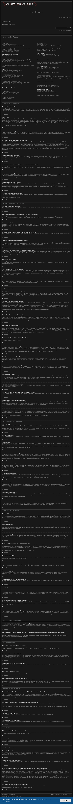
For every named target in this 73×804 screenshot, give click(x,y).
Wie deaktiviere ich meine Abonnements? (45, 81)
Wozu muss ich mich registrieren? (8, 42)
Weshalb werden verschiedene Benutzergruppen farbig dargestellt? (50, 48)
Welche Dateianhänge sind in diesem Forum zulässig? (47, 85)
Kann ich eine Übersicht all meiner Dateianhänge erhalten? (48, 86)
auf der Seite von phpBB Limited (57, 753)
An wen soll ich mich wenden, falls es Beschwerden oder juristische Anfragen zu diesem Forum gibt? (53, 93)
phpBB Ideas (60, 761)
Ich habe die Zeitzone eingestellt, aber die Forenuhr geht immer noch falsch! (16, 59)
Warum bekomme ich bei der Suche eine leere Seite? (47, 69)
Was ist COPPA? (5, 43)
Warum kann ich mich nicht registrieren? (9, 44)
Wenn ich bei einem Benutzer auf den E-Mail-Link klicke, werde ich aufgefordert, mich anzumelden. (18, 66)
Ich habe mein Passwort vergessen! (9, 49)
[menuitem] (68, 17)
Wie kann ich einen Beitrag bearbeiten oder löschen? (12, 71)
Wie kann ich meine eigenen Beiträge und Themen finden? (48, 72)
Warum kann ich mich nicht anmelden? (9, 46)
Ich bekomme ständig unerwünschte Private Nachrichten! (48, 55)
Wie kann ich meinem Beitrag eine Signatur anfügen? (12, 72)
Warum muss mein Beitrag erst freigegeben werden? (12, 83)
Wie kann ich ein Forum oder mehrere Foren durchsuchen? (48, 67)
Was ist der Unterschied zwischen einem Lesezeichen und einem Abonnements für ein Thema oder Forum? (53, 77)
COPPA (3, 143)
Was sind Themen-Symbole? (7, 98)
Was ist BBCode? (5, 88)
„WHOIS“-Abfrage (26, 771)
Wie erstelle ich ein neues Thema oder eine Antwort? (12, 70)
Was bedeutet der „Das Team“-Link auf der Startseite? (47, 50)
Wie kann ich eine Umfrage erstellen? (9, 74)
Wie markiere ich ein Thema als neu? (9, 84)
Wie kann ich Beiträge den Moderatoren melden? (11, 81)
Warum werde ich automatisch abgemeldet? (10, 50)
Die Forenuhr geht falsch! (7, 58)
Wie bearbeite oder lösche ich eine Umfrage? (10, 76)
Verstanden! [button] (65, 800)
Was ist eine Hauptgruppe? (42, 49)
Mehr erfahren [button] (6, 801)
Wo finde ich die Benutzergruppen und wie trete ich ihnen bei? (49, 45)
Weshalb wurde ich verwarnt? (7, 80)
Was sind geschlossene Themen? (8, 97)
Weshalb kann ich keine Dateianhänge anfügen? (11, 78)
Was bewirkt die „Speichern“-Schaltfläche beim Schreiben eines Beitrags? (16, 82)
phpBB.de (34, 244)
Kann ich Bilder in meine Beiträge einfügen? (10, 92)
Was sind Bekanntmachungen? (8, 94)
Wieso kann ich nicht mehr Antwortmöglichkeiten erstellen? (13, 75)
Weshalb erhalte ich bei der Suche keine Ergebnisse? (47, 68)
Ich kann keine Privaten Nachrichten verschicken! (46, 54)
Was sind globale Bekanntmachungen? (9, 93)
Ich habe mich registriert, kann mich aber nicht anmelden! (13, 45)
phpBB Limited (25, 244)
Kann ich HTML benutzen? (7, 90)
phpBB (7, 796)
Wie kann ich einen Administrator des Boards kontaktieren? (48, 95)
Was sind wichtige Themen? (7, 96)
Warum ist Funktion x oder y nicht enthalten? (45, 91)
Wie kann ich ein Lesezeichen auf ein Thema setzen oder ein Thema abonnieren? (52, 78)
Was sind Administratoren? (42, 42)
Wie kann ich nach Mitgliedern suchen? (44, 71)
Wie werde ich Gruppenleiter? (42, 46)
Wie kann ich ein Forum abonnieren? (44, 79)
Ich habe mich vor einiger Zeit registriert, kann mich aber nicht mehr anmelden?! (17, 48)
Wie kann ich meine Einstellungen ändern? (10, 55)
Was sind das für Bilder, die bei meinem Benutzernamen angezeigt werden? (16, 61)
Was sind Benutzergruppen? (42, 44)
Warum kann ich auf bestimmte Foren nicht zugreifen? (12, 77)
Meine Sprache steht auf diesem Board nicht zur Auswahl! (13, 60)
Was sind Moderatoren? (41, 43)
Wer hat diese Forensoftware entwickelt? (45, 90)
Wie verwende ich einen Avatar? (8, 62)
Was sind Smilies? (5, 91)
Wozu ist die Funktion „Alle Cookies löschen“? (10, 51)
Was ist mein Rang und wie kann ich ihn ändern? (11, 64)
